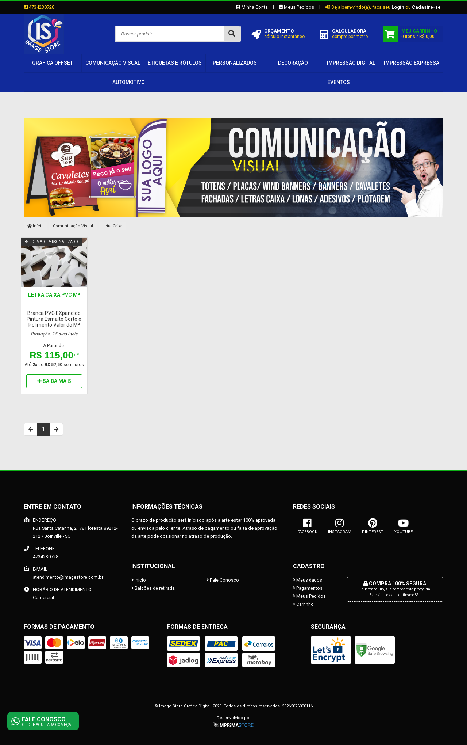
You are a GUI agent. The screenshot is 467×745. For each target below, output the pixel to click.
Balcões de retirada (153, 588)
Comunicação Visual (112, 63)
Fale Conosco (223, 580)
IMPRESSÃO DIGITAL (351, 63)
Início (35, 226)
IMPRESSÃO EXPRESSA (411, 63)
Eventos (338, 82)
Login (397, 7)
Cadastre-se (426, 7)
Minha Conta (252, 7)
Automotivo (128, 82)
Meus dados (307, 580)
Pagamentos (308, 588)
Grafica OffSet (52, 63)
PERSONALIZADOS (235, 63)
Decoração (293, 63)
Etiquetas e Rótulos (175, 63)
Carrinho (303, 604)
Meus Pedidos (296, 7)
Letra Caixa (112, 226)
